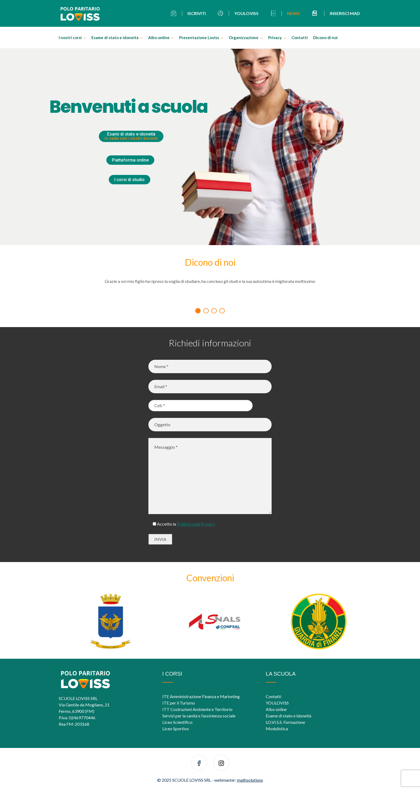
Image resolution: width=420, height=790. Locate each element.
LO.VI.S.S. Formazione (285, 722)
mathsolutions (250, 779)
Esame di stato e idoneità (114, 37)
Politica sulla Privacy (196, 523)
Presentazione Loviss (199, 37)
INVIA (160, 539)
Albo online (159, 37)
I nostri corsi (70, 37)
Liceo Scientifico (177, 722)
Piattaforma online (130, 160)
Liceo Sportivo (175, 728)
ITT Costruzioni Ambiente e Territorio (197, 709)
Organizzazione (243, 37)
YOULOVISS (277, 702)
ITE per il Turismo (178, 702)
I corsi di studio (129, 179)
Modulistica (277, 728)
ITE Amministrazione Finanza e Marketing (201, 696)
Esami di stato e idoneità (131, 136)
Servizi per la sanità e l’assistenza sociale (198, 715)
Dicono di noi (325, 37)
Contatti (299, 37)
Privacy (275, 37)
